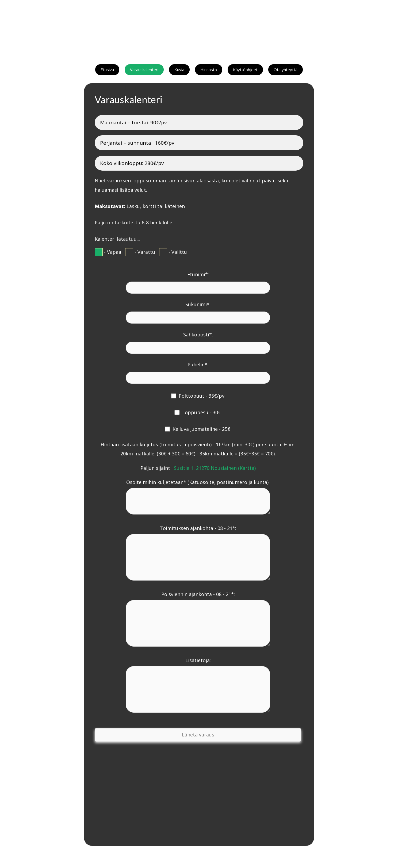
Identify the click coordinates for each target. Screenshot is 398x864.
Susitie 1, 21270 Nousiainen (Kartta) (215, 468)
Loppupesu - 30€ (201, 412)
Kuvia (179, 69)
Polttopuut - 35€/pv (201, 396)
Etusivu (107, 69)
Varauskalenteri (144, 69)
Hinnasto (208, 69)
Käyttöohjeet (245, 69)
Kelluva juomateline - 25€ (201, 429)
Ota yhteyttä (285, 69)
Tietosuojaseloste (226, 855)
